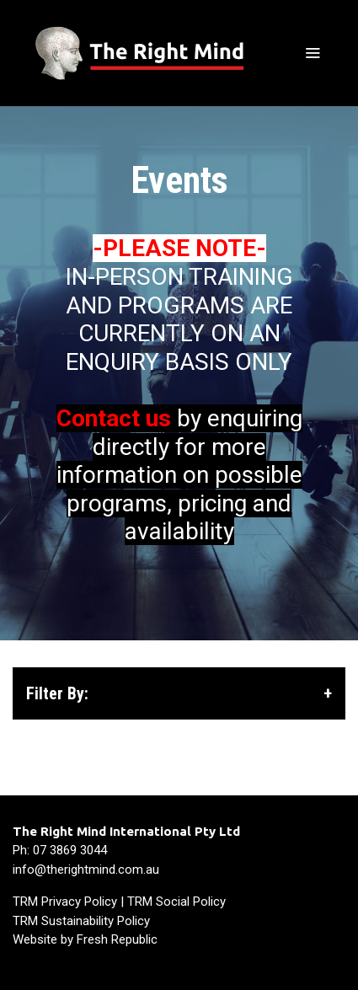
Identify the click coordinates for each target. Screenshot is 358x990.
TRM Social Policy (176, 901)
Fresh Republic (117, 939)
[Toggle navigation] (312, 53)
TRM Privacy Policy (65, 901)
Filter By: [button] (179, 693)
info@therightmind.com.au (86, 869)
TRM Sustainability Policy (81, 920)
